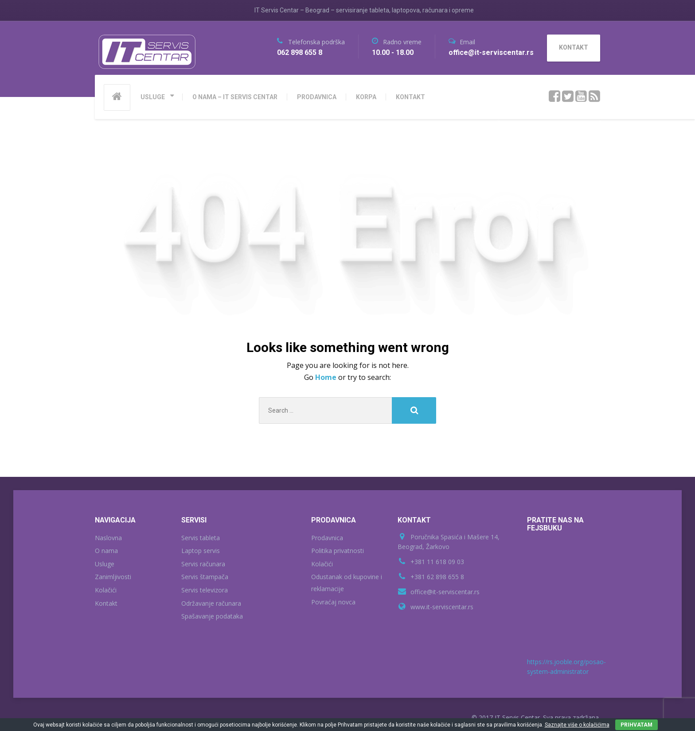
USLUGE (153, 97)
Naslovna (108, 538)
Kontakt (106, 603)
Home (326, 377)
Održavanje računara (211, 603)
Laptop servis (200, 550)
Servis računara (203, 564)
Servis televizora (204, 590)
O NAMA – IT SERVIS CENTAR (234, 97)
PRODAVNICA (316, 97)
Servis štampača (204, 576)
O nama (106, 550)
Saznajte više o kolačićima (577, 725)
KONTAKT (410, 97)
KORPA (366, 97)
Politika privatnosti (337, 550)
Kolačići (106, 590)
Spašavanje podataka (212, 616)
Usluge (104, 564)
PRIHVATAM (636, 725)
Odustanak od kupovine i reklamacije (346, 582)
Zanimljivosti (113, 576)
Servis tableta (200, 538)
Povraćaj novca (333, 602)
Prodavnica (327, 538)
